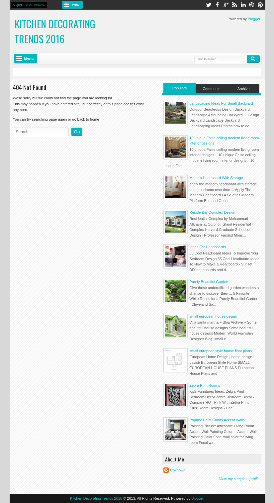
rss (234, 5)
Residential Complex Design (212, 212)
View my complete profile (239, 479)
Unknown (177, 470)
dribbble (251, 5)
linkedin (243, 5)
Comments (211, 89)
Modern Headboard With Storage (216, 178)
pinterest (260, 5)
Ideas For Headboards (207, 247)
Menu (76, 4)
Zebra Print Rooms (204, 385)
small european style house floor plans (220, 351)
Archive (243, 89)
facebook (217, 5)
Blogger (254, 19)
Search (253, 59)
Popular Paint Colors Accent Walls (217, 420)
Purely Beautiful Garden (208, 282)
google (226, 5)
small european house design (213, 316)
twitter (208, 5)
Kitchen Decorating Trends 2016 (55, 31)
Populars (179, 88)
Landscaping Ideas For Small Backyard (221, 103)
